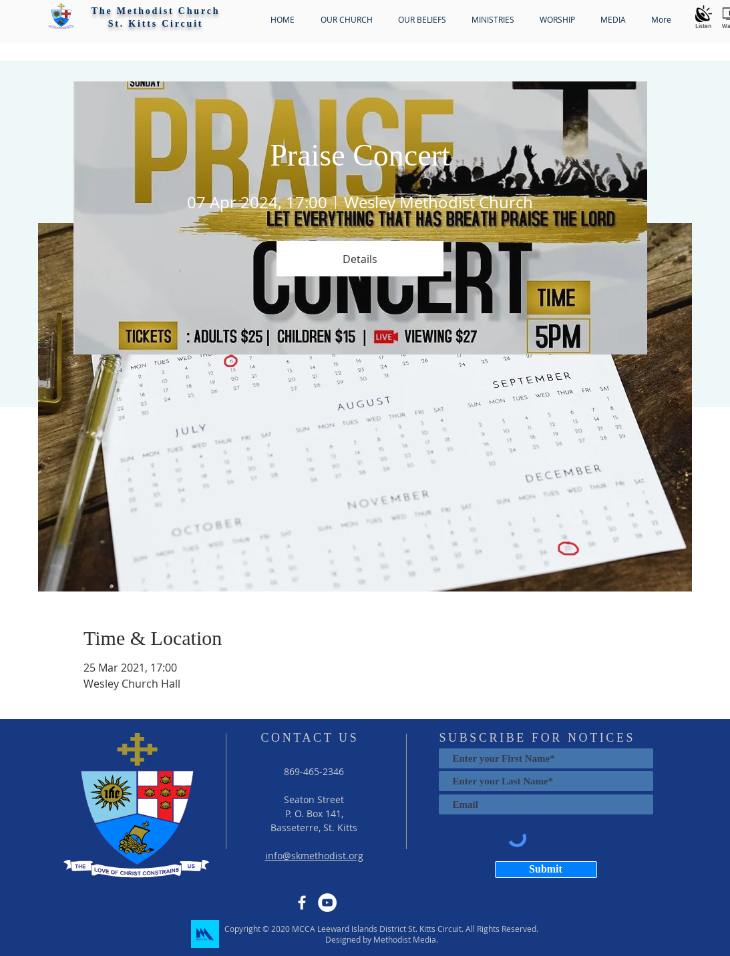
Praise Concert (360, 155)
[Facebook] (302, 902)
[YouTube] (327, 902)
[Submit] (546, 869)
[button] (61, 16)
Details (360, 259)
